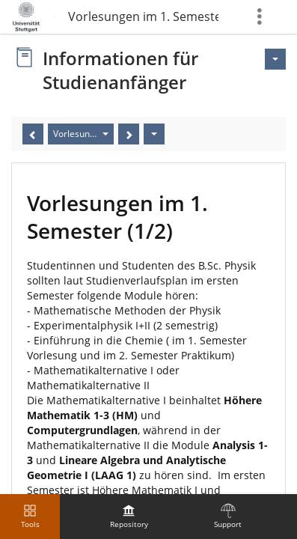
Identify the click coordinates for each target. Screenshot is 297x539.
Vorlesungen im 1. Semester (143, 16)
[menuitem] (129, 516)
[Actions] (154, 134)
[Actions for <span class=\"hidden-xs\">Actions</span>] (275, 59)
